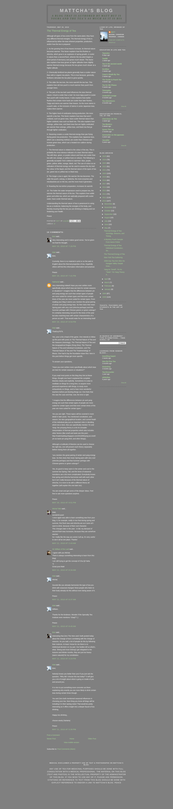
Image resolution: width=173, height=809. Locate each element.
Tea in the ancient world (112, 64)
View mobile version (71, 742)
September (108, 214)
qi (54, 223)
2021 (104, 170)
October (107, 211)
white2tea (106, 377)
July (106, 221)
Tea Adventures (108, 101)
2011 (104, 197)
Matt (54, 252)
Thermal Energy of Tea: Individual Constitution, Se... (113, 248)
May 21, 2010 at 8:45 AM (64, 626)
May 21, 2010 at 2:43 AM (64, 543)
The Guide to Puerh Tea (111, 80)
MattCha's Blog (86, 10)
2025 (104, 156)
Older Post (92, 739)
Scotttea (105, 69)
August (107, 218)
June (106, 224)
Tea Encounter (108, 372)
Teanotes (106, 53)
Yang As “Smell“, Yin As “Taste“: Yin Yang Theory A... (114, 272)
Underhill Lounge (109, 96)
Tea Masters (107, 124)
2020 (104, 173)
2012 (104, 194)
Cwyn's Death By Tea (110, 74)
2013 (104, 190)
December (108, 204)
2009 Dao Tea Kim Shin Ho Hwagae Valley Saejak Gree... (114, 263)
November (108, 207)
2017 (104, 184)
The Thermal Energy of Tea (114, 254)
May (106, 228)
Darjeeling (106, 367)
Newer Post (51, 739)
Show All (123, 106)
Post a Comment (53, 735)
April (106, 279)
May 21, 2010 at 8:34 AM (64, 570)
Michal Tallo (56, 509)
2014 (104, 187)
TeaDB (105, 58)
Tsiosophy (106, 90)
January (107, 289)
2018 (104, 180)
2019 (104, 177)
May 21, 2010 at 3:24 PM (64, 659)
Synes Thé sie (108, 130)
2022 (104, 166)
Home (72, 739)
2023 (104, 163)
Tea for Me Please (109, 85)
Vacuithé (105, 140)
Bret (53, 236)
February (108, 286)
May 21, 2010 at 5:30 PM (64, 729)
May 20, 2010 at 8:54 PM (64, 322)
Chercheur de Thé (109, 119)
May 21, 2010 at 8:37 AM (64, 599)
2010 (104, 201)
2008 (104, 297)
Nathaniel (55, 282)
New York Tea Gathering (113, 257)
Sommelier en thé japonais (113, 135)
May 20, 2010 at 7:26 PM (64, 246)
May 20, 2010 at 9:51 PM (64, 503)
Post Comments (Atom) (66, 749)
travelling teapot (108, 356)
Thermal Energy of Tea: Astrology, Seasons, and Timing (114, 233)
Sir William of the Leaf (60, 549)
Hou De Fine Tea (109, 361)
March (107, 282)
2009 (104, 293)
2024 (104, 160)
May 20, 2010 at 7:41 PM (64, 276)
